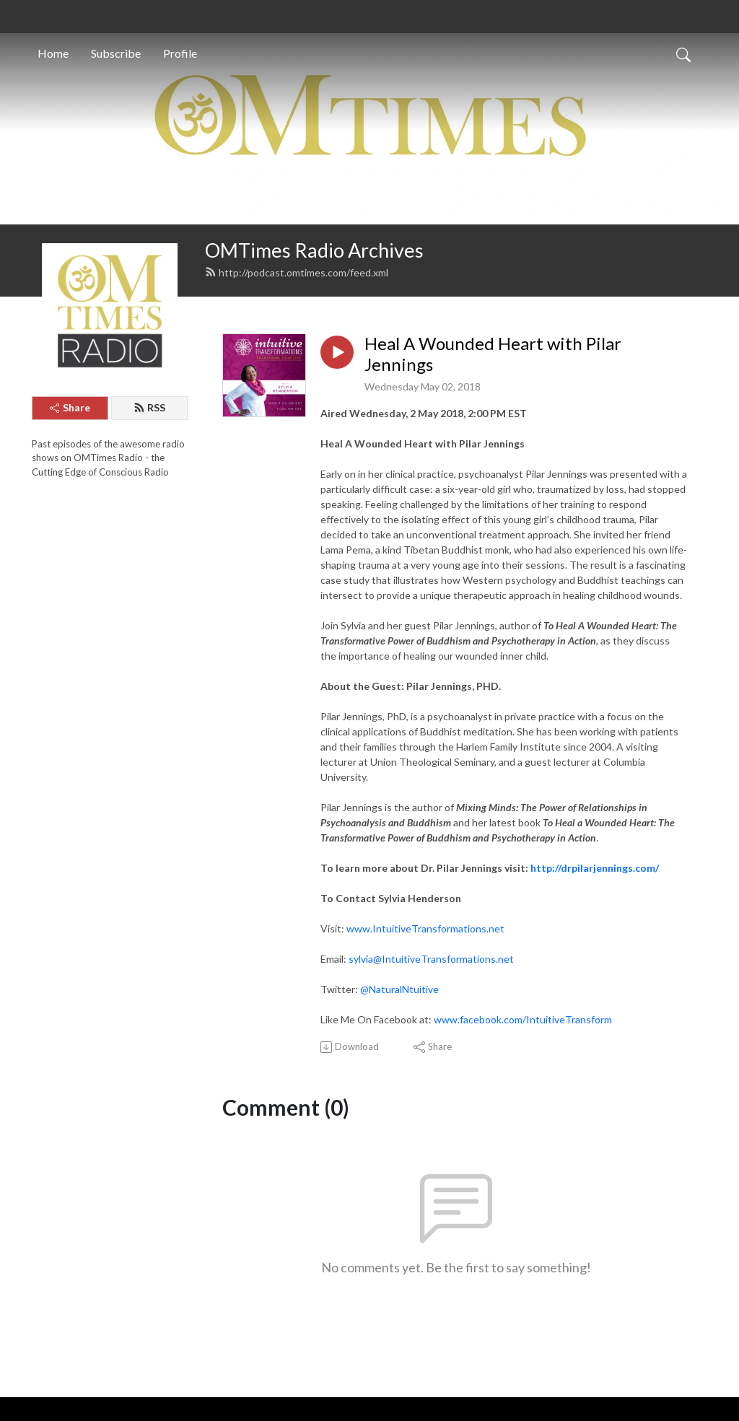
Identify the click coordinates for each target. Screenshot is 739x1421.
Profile (180, 53)
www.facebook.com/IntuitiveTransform (523, 1019)
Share (70, 407)
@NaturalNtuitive (399, 989)
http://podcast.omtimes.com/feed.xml (296, 272)
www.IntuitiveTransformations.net (425, 928)
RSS (149, 407)
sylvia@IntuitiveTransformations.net (431, 959)
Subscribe (116, 53)
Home (53, 53)
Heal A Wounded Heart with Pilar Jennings (492, 354)
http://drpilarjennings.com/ (594, 868)
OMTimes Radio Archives (314, 250)
